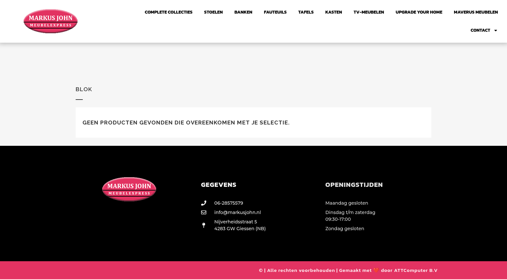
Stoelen (213, 12)
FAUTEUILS (275, 12)
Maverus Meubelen (476, 12)
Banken (243, 12)
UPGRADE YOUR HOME (419, 12)
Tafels (306, 12)
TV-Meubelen (369, 12)
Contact (484, 30)
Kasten (333, 12)
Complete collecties (169, 12)
